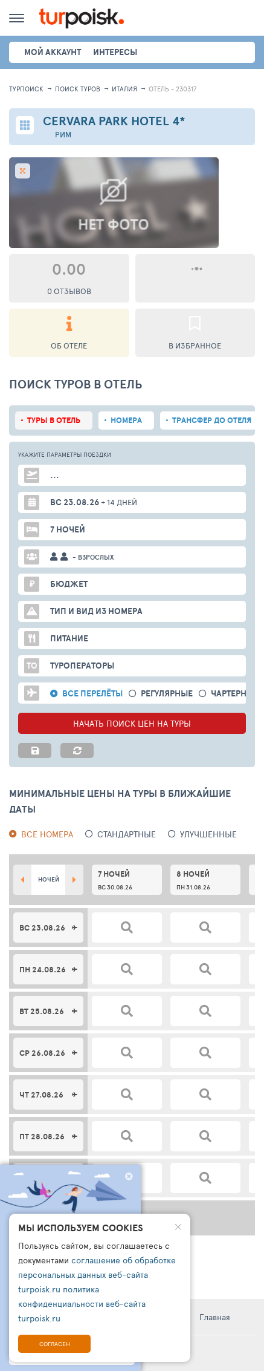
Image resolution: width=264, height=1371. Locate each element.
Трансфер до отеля (211, 420)
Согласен (54, 1344)
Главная (214, 1317)
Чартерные (235, 694)
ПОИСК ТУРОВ (77, 88)
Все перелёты (92, 694)
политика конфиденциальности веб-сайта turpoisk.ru (82, 1303)
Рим (63, 135)
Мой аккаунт (52, 52)
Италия (124, 88)
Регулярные (167, 694)
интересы (115, 52)
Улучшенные (208, 834)
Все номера (47, 834)
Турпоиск (26, 88)
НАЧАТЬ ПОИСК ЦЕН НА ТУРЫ (132, 723)
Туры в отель (53, 420)
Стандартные (126, 834)
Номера (126, 420)
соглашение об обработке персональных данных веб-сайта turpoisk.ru (97, 1274)
